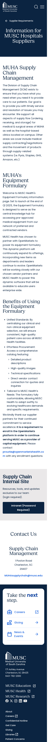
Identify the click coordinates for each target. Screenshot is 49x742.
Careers (11, 716)
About (8, 711)
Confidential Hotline (16, 720)
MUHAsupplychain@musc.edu (23, 575)
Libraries (11, 734)
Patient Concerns (15, 739)
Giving (8, 729)
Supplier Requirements (21, 20)
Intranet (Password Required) (23, 508)
